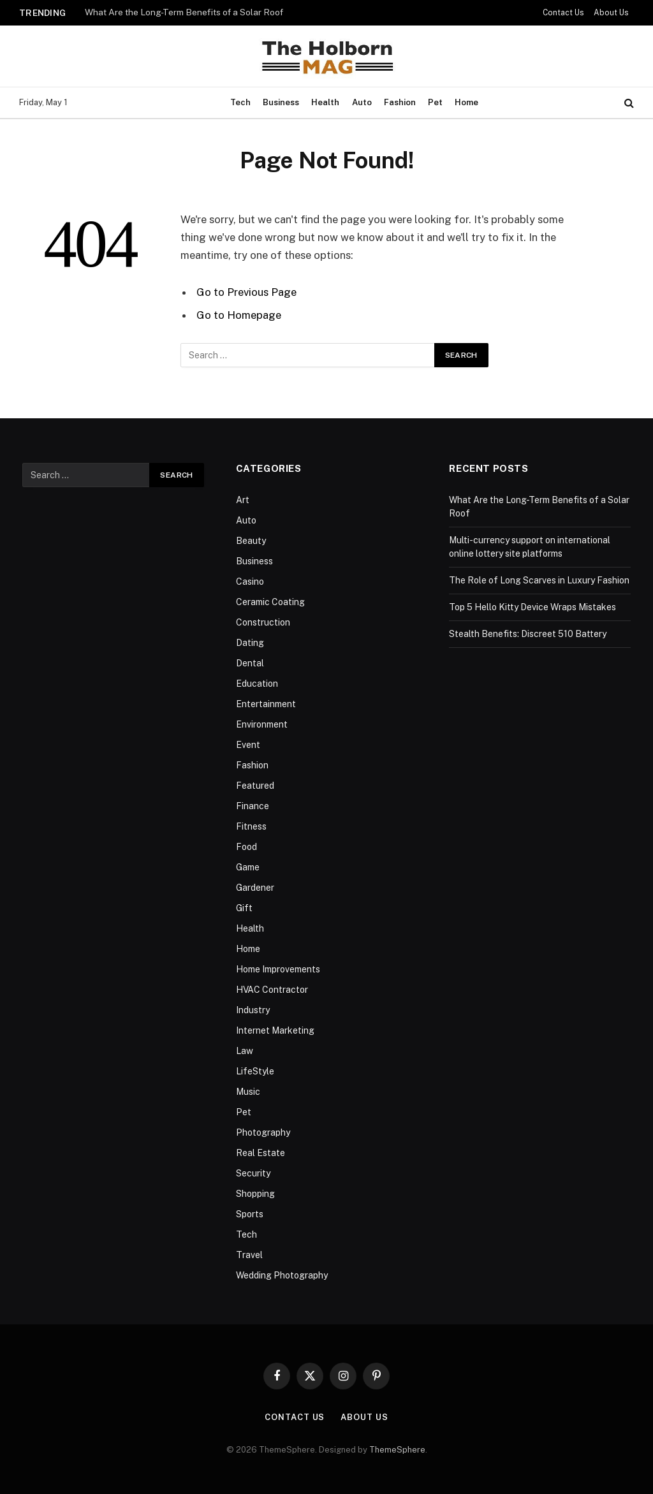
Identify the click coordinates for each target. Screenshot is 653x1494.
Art (242, 500)
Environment (262, 724)
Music (248, 1092)
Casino (250, 581)
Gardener (255, 887)
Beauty (251, 541)
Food (246, 847)
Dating (250, 643)
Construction (263, 622)
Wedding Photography (282, 1275)
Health (325, 102)
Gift (244, 908)
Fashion (400, 102)
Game (248, 867)
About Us (611, 12)
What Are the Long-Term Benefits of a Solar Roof (184, 12)
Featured (255, 785)
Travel (249, 1255)
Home (466, 102)
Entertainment (266, 704)
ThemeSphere (397, 1449)
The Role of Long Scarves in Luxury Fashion (539, 580)
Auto (362, 102)
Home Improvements (278, 969)
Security (253, 1173)
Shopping (255, 1194)
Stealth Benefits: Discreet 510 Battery (527, 634)
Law (244, 1051)
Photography (263, 1132)
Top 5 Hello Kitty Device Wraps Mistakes (532, 607)
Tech (240, 102)
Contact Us (563, 12)
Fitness (251, 826)
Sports (249, 1214)
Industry (253, 1010)
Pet (435, 102)
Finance (252, 806)
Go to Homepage (238, 315)
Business (281, 102)
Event (248, 745)
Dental (250, 663)
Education (257, 683)
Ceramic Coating (270, 602)
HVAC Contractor (272, 990)
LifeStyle (255, 1071)
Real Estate (260, 1153)
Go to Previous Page (246, 292)
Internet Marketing (275, 1030)
